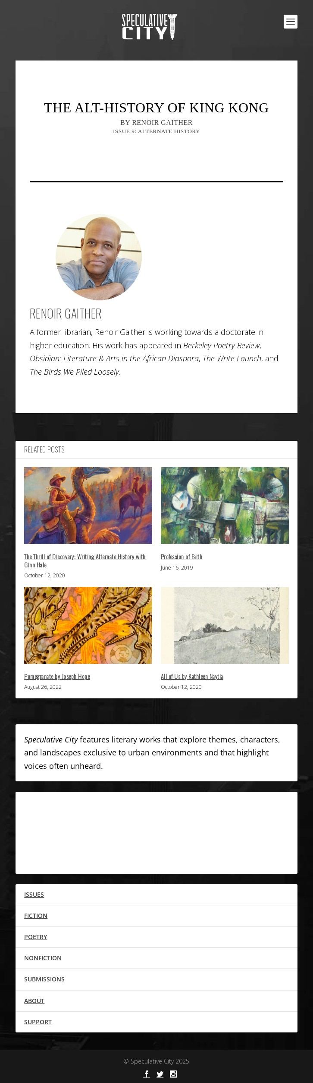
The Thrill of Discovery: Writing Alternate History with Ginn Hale (85, 560)
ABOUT (34, 1001)
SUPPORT (38, 1022)
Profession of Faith (182, 556)
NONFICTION (43, 958)
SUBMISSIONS (44, 979)
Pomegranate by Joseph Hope (57, 676)
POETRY (35, 937)
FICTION (35, 915)
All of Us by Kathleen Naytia (192, 676)
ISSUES (34, 894)
